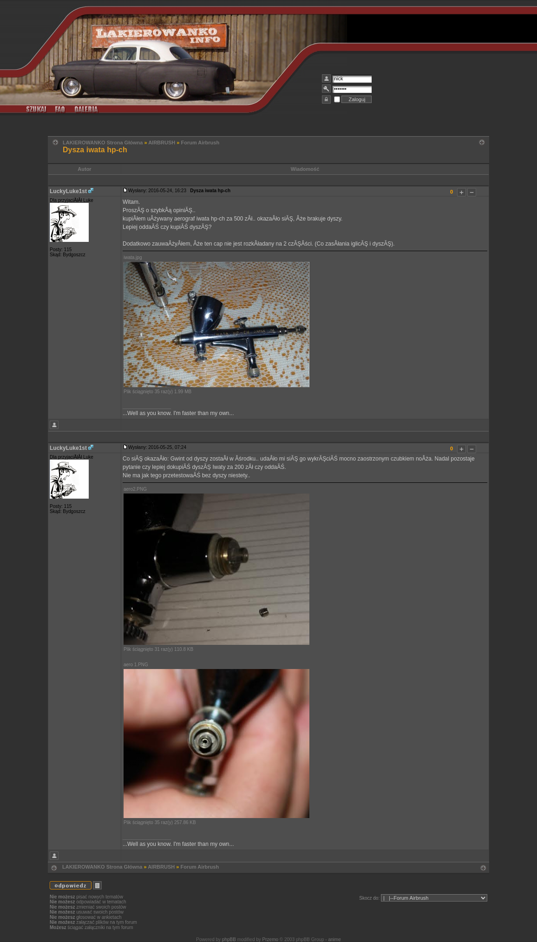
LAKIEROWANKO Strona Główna (103, 142)
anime (334, 939)
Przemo (270, 939)
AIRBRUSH (161, 142)
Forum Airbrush (200, 142)
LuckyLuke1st (68, 191)
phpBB (229, 939)
